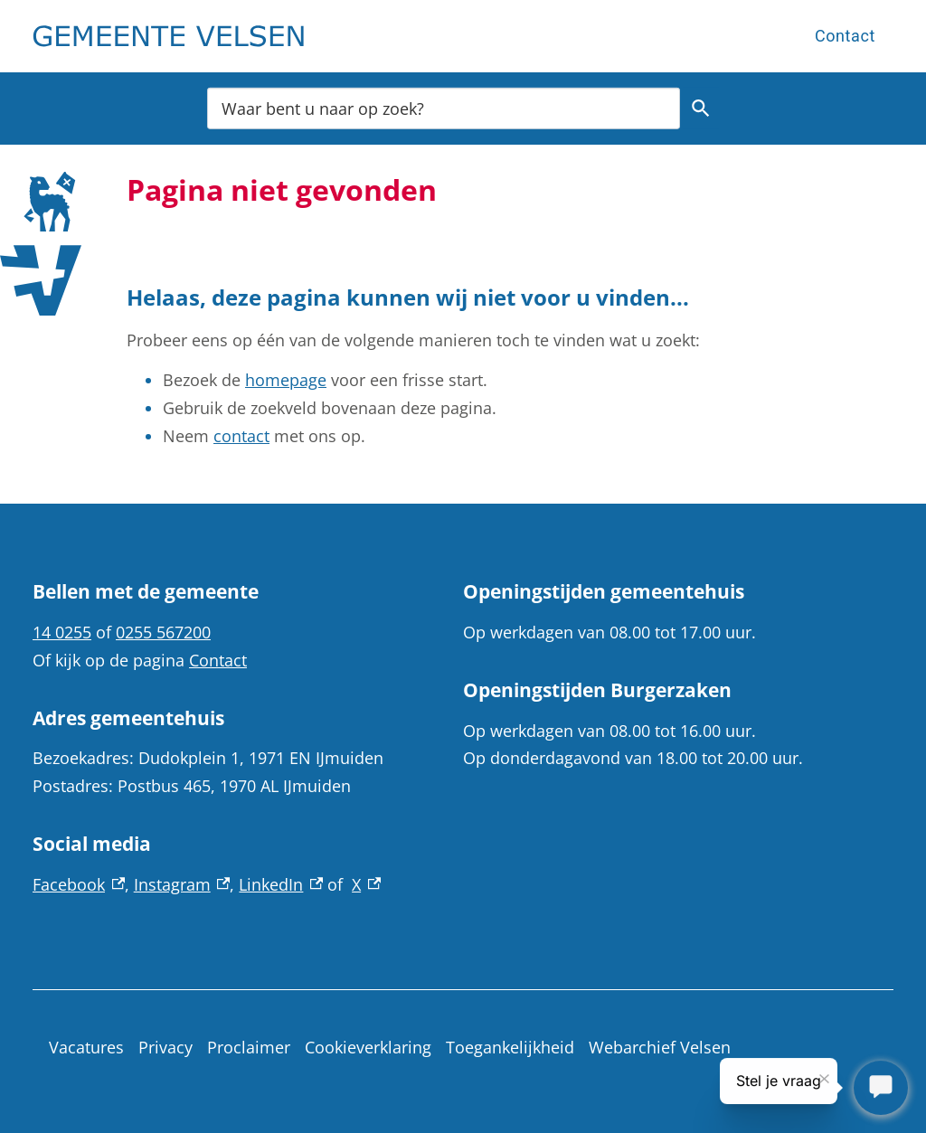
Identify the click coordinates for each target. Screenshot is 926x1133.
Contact (845, 35)
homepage (285, 380)
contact (241, 436)
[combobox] (443, 108)
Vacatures (86, 1047)
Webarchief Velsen (660, 1047)
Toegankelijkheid (510, 1047)
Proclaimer (248, 1047)
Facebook (79, 884)
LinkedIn (281, 884)
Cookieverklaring (368, 1047)
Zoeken (698, 108)
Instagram (182, 884)
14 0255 (62, 632)
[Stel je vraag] (881, 1088)
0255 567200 (163, 632)
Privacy (165, 1047)
